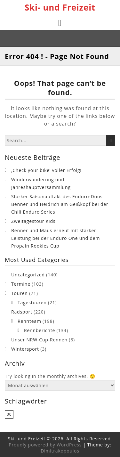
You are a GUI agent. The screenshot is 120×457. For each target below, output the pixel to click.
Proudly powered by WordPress (45, 445)
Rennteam (29, 321)
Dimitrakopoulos (60, 451)
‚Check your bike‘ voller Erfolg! (46, 170)
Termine (20, 284)
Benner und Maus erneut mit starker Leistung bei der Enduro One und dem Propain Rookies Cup (55, 238)
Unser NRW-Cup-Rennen (39, 340)
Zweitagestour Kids (33, 221)
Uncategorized (28, 275)
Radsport (21, 312)
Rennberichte (39, 330)
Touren (19, 293)
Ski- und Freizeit (60, 7)
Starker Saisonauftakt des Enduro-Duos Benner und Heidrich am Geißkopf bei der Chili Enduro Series (59, 204)
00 (9, 414)
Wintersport (25, 349)
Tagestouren (32, 302)
